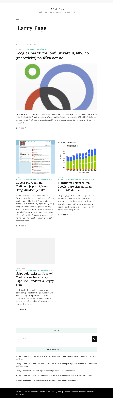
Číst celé (21, 128)
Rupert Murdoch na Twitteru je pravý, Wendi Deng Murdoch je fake (33, 187)
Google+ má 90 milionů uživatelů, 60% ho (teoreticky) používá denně (52, 56)
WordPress (20, 394)
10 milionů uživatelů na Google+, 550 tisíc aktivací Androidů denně (75, 187)
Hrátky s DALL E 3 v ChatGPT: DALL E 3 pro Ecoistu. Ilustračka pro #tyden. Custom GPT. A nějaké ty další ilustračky (56, 365)
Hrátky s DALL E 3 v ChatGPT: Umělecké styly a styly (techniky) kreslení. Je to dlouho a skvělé (54, 376)
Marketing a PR (32, 179)
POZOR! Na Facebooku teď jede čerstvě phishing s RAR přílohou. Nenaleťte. (47, 380)
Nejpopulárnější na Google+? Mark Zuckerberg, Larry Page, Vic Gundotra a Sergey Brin (35, 279)
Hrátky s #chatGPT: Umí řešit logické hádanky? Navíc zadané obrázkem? (45, 371)
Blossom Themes (78, 392)
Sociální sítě (42, 49)
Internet (31, 49)
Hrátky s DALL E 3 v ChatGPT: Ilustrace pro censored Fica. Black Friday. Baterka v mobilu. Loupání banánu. (56, 357)
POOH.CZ (56, 9)
